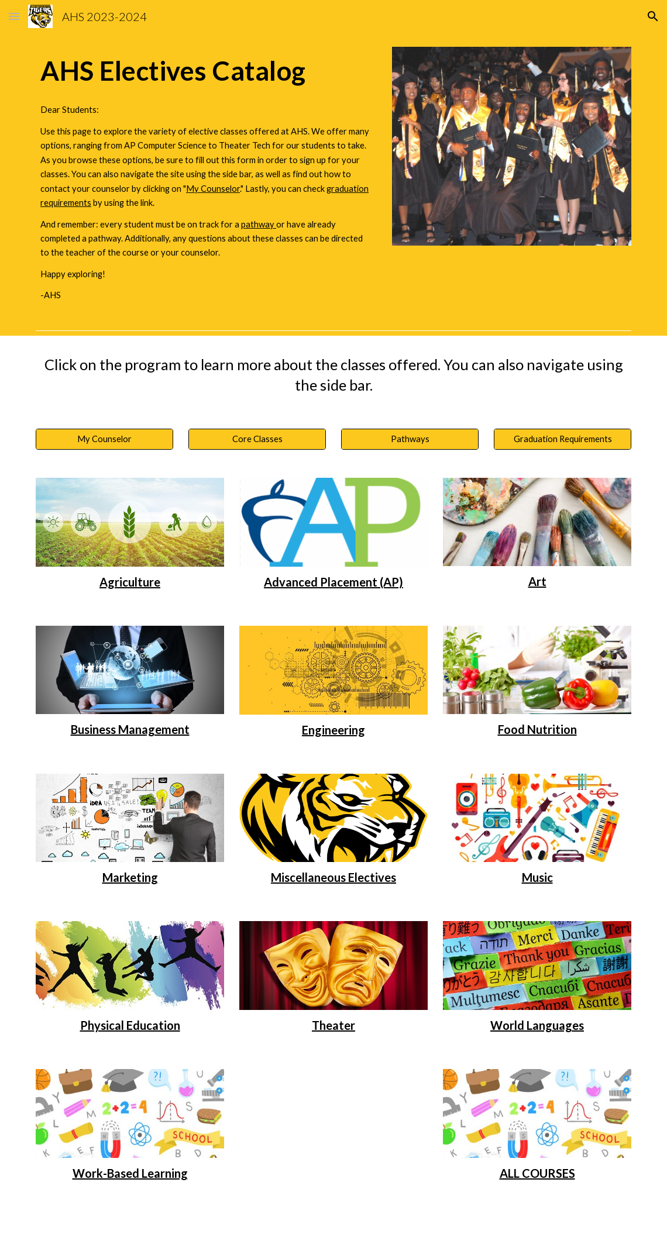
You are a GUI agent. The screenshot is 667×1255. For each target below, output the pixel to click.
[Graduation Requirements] (562, 439)
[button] (14, 16)
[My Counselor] (104, 439)
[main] (206, 71)
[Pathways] (410, 439)
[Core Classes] (257, 439)
